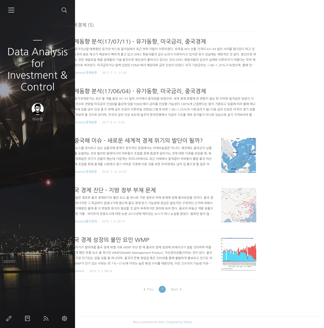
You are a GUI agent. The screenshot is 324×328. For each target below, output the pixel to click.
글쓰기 (9, 318)
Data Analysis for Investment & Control (37, 69)
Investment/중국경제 (119, 221)
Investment (113, 271)
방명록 (28, 318)
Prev (185, 289)
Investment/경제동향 (119, 72)
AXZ (198, 322)
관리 (65, 318)
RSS (47, 318)
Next (213, 289)
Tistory (224, 322)
